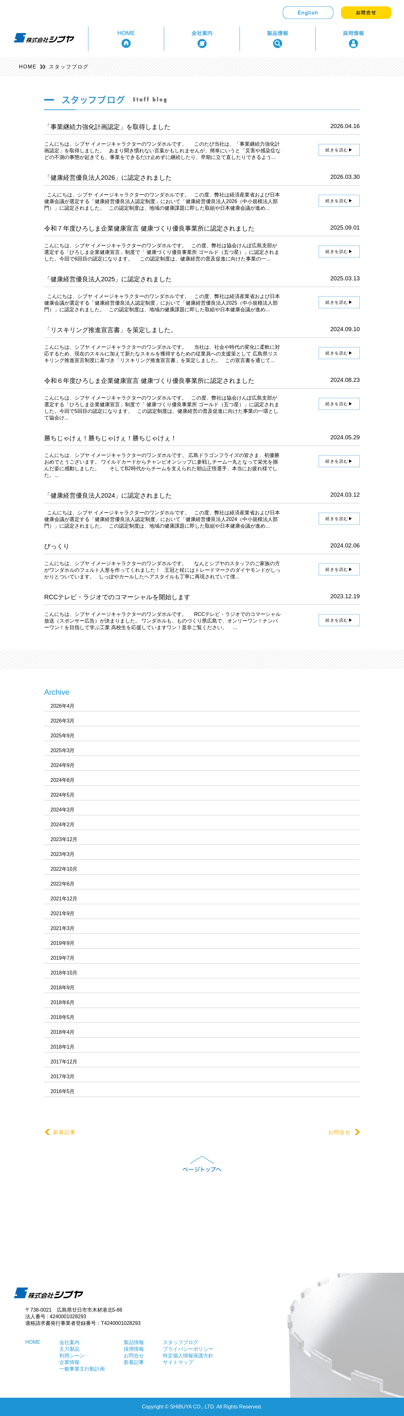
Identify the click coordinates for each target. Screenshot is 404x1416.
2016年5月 (62, 1091)
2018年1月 (62, 1047)
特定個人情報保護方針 (188, 1355)
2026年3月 (62, 720)
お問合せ (344, 1132)
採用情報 (134, 1349)
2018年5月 (62, 1017)
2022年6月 (62, 883)
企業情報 (69, 1362)
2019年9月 (62, 943)
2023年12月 (63, 839)
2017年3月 (62, 1076)
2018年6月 (62, 1002)
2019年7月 (62, 958)
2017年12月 (63, 1061)
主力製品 (69, 1349)
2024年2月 (62, 824)
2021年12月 (63, 898)
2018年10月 (63, 972)
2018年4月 (62, 1032)
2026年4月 (62, 706)
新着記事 (60, 1132)
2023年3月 (62, 854)
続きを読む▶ (339, 150)
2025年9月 (62, 735)
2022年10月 (63, 869)
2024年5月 (62, 795)
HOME (28, 66)
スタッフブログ (69, 66)
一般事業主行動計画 (82, 1369)
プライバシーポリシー (188, 1349)
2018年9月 (62, 987)
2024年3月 (62, 809)
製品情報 (134, 1342)
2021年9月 (62, 913)
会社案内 (69, 1342)
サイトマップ (178, 1362)
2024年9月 (62, 765)
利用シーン (72, 1355)
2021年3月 (62, 928)
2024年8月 (62, 780)
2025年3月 (62, 750)
